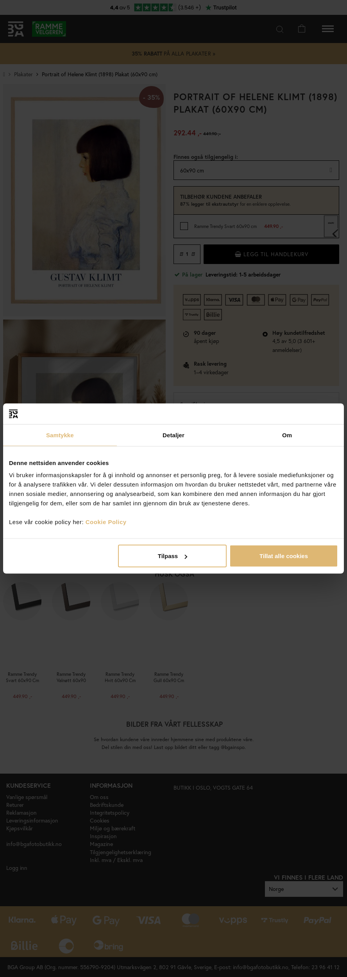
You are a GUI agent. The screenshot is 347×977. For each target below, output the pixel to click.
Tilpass (172, 556)
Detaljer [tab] (173, 434)
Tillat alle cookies (283, 556)
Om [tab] (287, 434)
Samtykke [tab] (60, 434)
